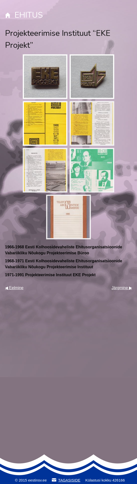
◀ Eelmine (14, 288)
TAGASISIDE (69, 480)
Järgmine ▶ (122, 288)
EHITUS (28, 15)
